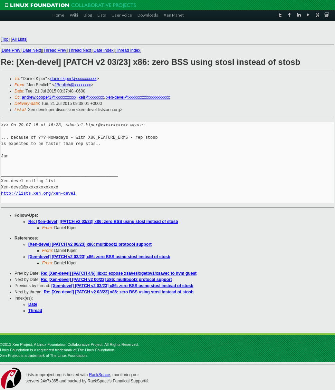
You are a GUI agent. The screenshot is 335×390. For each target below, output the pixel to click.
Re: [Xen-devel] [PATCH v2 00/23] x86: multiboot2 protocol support (106, 279)
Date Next (31, 50)
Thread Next (79, 50)
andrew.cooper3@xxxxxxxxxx (49, 97)
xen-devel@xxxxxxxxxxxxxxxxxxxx (138, 97)
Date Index (104, 50)
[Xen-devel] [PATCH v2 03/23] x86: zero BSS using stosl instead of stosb (99, 256)
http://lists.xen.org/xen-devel (38, 193)
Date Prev (11, 50)
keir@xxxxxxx (91, 97)
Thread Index (128, 50)
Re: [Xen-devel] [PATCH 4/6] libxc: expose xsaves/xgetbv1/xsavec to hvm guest (119, 273)
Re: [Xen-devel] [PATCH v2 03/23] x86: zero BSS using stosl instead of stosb (103, 221)
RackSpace (99, 374)
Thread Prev (54, 50)
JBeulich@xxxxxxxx (73, 84)
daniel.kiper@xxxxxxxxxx (73, 78)
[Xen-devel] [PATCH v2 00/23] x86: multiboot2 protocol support (90, 244)
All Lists (19, 39)
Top (5, 39)
